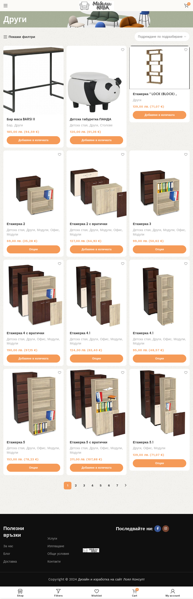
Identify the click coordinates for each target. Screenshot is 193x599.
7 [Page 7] (117, 485)
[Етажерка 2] (32, 184)
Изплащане (55, 546)
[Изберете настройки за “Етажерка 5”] (33, 468)
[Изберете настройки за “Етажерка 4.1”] (96, 358)
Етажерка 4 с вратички (25, 333)
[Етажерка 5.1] (160, 404)
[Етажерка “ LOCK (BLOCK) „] (160, 67)
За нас (8, 546)
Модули (42, 229)
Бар (9, 124)
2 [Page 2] (76, 485)
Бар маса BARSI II (21, 118)
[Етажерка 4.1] (96, 294)
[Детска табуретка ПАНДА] (96, 79)
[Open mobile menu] (5, 5)
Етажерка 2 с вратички (89, 223)
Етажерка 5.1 (144, 442)
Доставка (10, 561)
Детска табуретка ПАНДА (91, 118)
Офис (54, 229)
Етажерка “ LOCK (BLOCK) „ (156, 93)
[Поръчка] (162, 36)
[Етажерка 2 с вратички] (96, 184)
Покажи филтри (22, 37)
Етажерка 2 (16, 223)
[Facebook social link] (157, 528)
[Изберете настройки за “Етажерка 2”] (33, 249)
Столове (107, 124)
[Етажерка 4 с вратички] (32, 294)
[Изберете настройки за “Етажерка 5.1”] (160, 463)
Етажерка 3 (143, 223)
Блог (6, 554)
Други (18, 124)
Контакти (53, 561)
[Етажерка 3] (160, 184)
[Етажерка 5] (32, 404)
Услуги (52, 539)
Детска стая (79, 124)
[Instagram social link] (165, 528)
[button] (33, 139)
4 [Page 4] (92, 485)
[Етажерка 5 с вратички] (96, 404)
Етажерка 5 (16, 442)
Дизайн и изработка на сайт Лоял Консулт (111, 580)
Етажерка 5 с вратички (89, 442)
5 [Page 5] (101, 485)
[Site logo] (96, 5)
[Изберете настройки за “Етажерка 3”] (160, 249)
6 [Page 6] (109, 485)
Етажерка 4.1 (80, 333)
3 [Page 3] (84, 485)
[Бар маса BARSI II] (32, 79)
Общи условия (58, 554)
